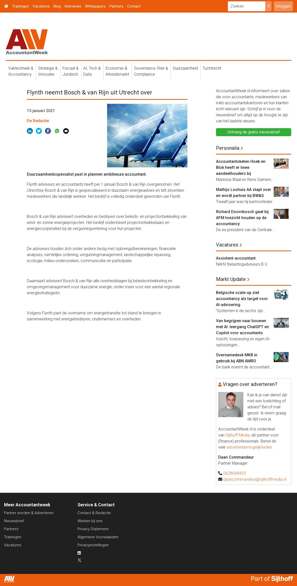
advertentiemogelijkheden (249, 447)
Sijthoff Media (238, 435)
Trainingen (20, 6)
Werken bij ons (90, 521)
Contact (133, 6)
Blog (57, 6)
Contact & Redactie (94, 513)
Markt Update (231, 279)
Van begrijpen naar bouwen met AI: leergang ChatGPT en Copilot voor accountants (242, 326)
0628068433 (234, 473)
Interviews (72, 6)
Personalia (227, 148)
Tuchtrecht (212, 68)
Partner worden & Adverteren (28, 513)
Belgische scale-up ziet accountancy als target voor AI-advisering (242, 298)
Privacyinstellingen (93, 545)
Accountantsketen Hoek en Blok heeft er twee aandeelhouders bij (240, 167)
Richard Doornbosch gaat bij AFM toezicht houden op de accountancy (242, 217)
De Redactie (38, 120)
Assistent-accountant (236, 258)
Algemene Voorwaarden (98, 537)
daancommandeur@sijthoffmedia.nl (254, 479)
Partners (116, 6)
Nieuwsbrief (14, 521)
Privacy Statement (93, 529)
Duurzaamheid (185, 68)
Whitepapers (95, 6)
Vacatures (41, 6)
